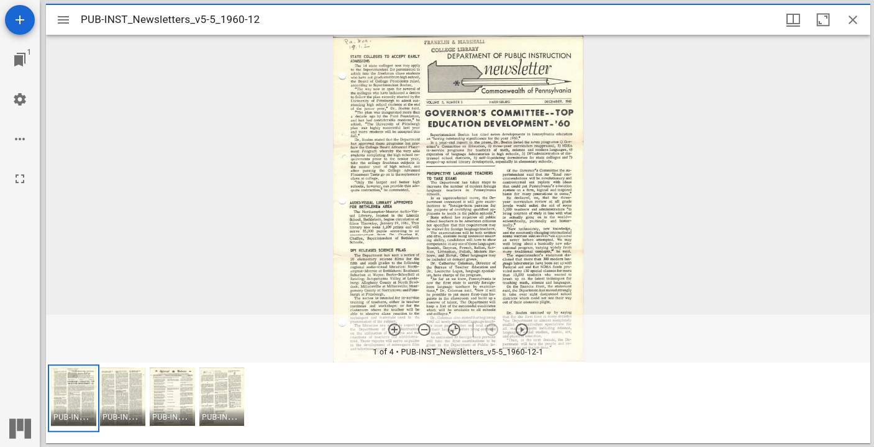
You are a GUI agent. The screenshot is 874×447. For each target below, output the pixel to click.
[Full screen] (20, 179)
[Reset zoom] (454, 330)
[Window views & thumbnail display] (793, 20)
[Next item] (522, 330)
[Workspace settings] (20, 99)
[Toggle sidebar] (63, 20)
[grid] (458, 403)
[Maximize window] (823, 20)
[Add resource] (20, 20)
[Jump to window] (20, 59)
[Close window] (853, 20)
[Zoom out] (424, 330)
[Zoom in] (394, 330)
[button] (73, 398)
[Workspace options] (20, 139)
